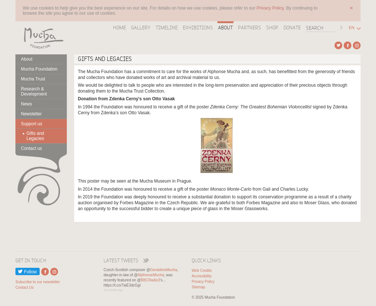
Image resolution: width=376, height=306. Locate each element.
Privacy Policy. (271, 8)
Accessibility (202, 276)
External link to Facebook (347, 45)
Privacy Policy (203, 282)
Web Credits (202, 271)
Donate (292, 27)
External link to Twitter (338, 45)
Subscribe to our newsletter (37, 282)
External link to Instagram (357, 45)
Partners (249, 27)
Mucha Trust (33, 79)
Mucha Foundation (41, 37)
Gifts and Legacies (35, 136)
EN (351, 28)
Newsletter (31, 113)
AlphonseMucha (151, 275)
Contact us (31, 148)
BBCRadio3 (150, 280)
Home (119, 27)
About (225, 27)
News (26, 104)
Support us (31, 123)
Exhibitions (198, 27)
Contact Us (24, 287)
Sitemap (198, 287)
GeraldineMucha (163, 270)
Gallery (141, 27)
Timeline (167, 27)
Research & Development (34, 91)
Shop (272, 27)
